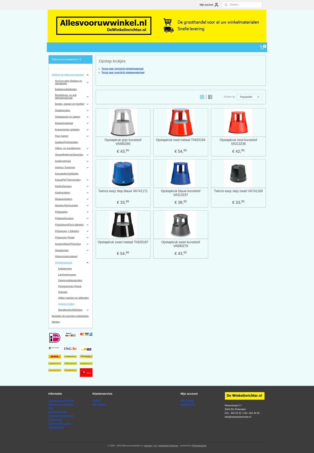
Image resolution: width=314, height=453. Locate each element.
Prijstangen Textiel (72, 237)
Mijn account (209, 4)
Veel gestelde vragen (59, 423)
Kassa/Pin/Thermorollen (72, 180)
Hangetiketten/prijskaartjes (72, 154)
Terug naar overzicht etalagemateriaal (122, 72)
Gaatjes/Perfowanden (66, 142)
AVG (50, 408)
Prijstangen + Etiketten (72, 231)
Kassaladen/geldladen (67, 173)
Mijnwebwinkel (199, 445)
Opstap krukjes (66, 304)
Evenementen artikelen (72, 129)
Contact (97, 400)
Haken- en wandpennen (72, 148)
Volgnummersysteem (66, 256)
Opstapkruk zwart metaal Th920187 (123, 242)
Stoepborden (72, 250)
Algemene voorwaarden (61, 404)
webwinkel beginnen (168, 445)
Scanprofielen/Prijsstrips (72, 244)
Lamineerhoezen (67, 274)
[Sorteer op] (249, 97)
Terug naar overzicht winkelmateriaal (122, 68)
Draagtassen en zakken (72, 117)
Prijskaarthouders (72, 218)
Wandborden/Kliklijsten (73, 310)
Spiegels (62, 292)
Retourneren (99, 404)
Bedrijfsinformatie (57, 412)
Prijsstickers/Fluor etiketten (72, 224)
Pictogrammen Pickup (70, 286)
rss (155, 445)
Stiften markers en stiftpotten (73, 298)
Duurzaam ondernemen (61, 415)
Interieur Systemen (72, 167)
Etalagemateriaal (72, 123)
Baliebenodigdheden (66, 89)
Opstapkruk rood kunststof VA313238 (238, 141)
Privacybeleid (55, 419)
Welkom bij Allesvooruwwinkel (70, 75)
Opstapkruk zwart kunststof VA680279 (180, 244)
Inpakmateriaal (72, 161)
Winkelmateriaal (72, 262)
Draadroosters (72, 110)
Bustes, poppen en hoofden (72, 104)
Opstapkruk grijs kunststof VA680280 (123, 141)
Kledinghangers (72, 186)
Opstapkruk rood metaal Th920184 (180, 140)
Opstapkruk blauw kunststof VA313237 (180, 193)
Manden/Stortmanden (72, 205)
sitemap (148, 445)
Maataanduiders (72, 199)
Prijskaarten (72, 212)
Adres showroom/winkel (61, 400)
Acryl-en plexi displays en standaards (72, 82)
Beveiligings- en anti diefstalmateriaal (72, 96)
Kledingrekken (72, 192)
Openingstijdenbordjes (70, 280)
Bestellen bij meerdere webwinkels (70, 316)
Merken (56, 322)
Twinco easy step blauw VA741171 (123, 191)
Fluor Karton (72, 136)
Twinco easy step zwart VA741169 (238, 191)
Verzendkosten (56, 427)
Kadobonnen (65, 268)
